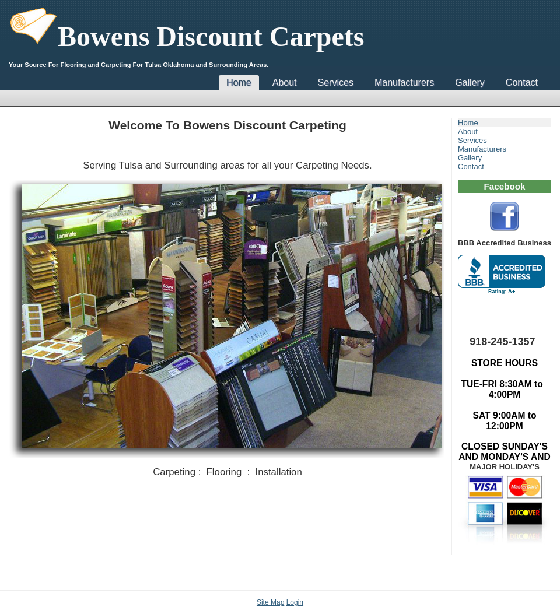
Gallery (470, 82)
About (284, 82)
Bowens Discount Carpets (186, 36)
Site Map (270, 602)
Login (294, 602)
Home (238, 82)
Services (336, 82)
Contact (522, 82)
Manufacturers (404, 82)
